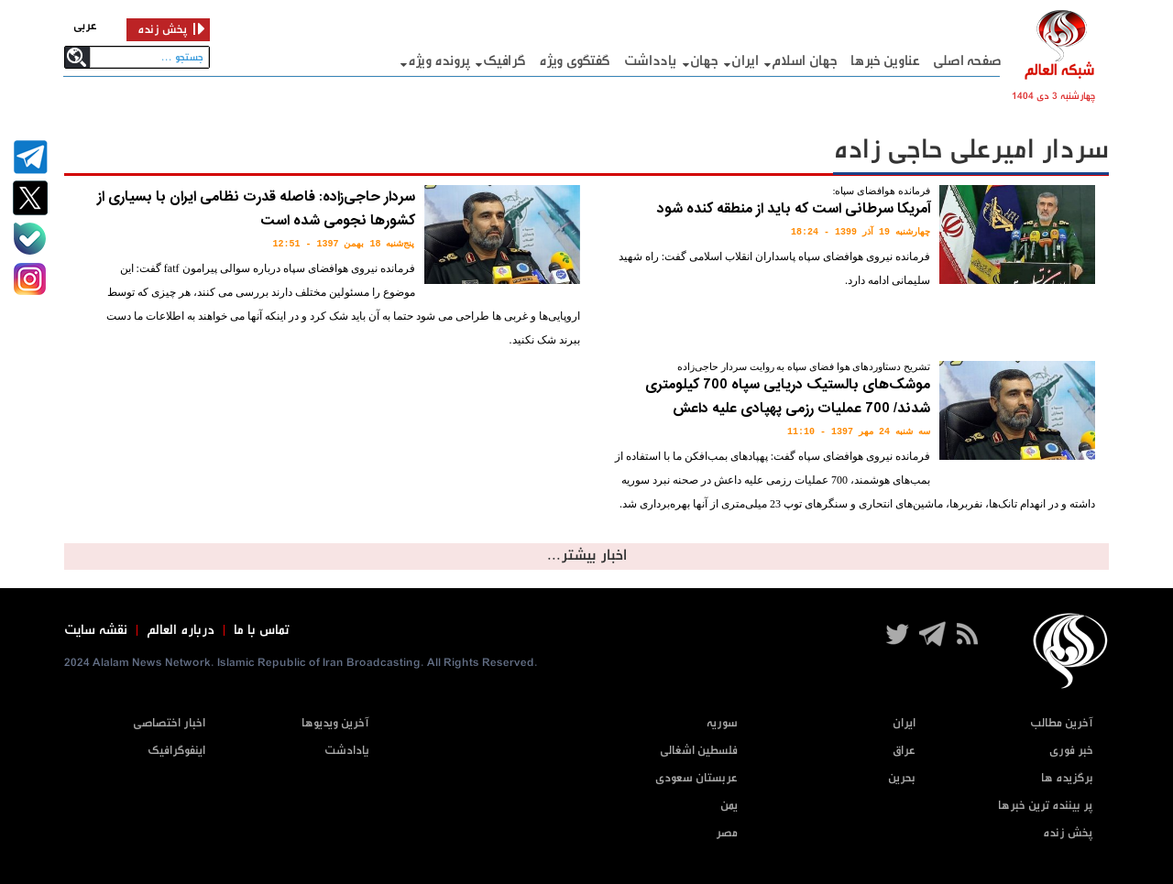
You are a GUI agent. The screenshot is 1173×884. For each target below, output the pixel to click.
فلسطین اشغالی (699, 750)
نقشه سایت (95, 630)
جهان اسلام (804, 60)
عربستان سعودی (696, 778)
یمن (729, 805)
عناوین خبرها (884, 60)
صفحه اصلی (967, 60)
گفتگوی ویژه (574, 60)
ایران (745, 60)
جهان (704, 60)
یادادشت (346, 750)
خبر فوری (1071, 750)
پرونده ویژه (439, 60)
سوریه (722, 723)
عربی (85, 26)
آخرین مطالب (1061, 723)
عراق (904, 750)
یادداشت (650, 60)
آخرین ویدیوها (335, 723)
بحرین (901, 778)
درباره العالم (180, 630)
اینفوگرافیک (176, 750)
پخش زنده (1068, 833)
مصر (727, 833)
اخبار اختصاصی (169, 723)
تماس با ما (262, 630)
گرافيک (504, 60)
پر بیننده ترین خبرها (1045, 805)
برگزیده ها (1067, 778)
